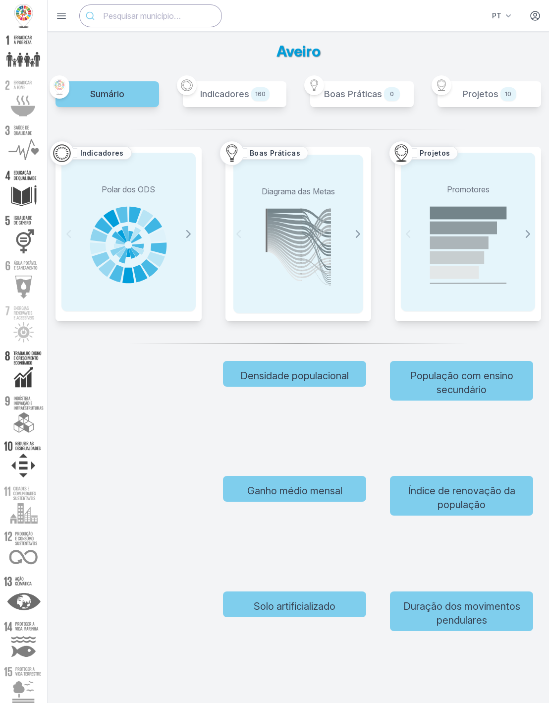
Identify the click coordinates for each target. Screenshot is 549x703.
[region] (141, 522)
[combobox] (150, 15)
